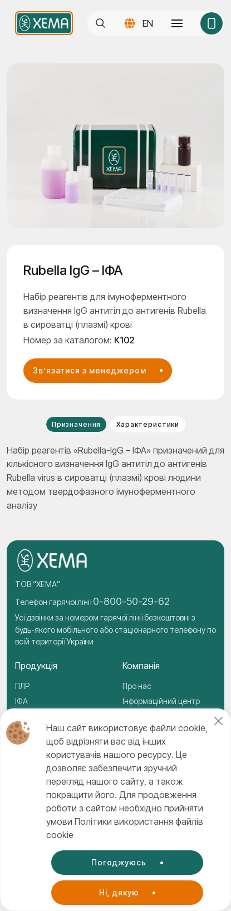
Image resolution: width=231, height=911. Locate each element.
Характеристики (147, 424)
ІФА (21, 701)
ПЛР (22, 686)
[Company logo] (44, 23)
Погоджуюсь (118, 862)
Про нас (136, 686)
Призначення (76, 424)
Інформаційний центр (161, 701)
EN (147, 23)
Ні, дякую (119, 892)
